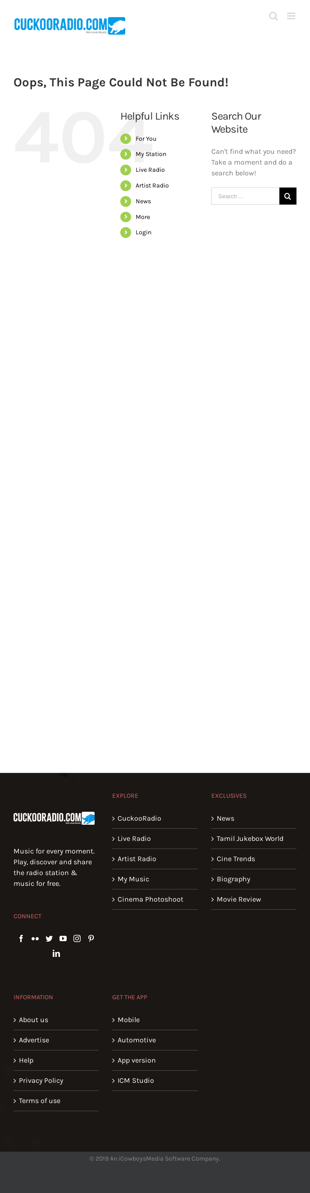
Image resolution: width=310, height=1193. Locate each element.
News (143, 201)
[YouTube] (63, 938)
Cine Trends (236, 858)
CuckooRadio (139, 818)
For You (146, 139)
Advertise (34, 1040)
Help (26, 1060)
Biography (233, 879)
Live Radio (150, 170)
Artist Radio (152, 185)
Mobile (129, 1019)
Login (143, 232)
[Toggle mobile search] (273, 16)
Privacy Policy (41, 1080)
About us (33, 1019)
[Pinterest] (91, 938)
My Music (133, 879)
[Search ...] (245, 196)
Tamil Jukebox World (250, 838)
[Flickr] (35, 938)
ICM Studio (136, 1080)
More (143, 217)
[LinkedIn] (56, 953)
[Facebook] (21, 938)
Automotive (137, 1040)
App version (137, 1060)
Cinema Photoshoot (150, 899)
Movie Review (239, 899)
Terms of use (39, 1100)
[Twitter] (49, 938)
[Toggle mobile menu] (291, 16)
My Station (151, 154)
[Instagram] (77, 938)
